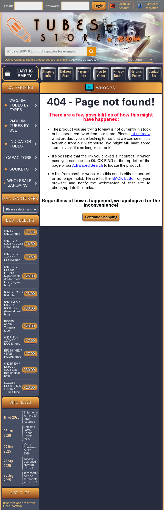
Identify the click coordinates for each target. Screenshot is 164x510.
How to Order (101, 73)
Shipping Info (48, 73)
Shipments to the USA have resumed (31, 417)
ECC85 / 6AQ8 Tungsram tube (10, 326)
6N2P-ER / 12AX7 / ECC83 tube (12, 256)
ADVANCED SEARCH (85, 59)
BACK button (124, 178)
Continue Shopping (101, 217)
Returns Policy (136, 73)
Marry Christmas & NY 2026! (30, 449)
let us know (140, 134)
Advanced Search (87, 165)
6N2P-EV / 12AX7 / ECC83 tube (12, 340)
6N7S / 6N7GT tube (12, 232)
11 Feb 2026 (12, 417)
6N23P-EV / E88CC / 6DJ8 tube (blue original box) (12, 308)
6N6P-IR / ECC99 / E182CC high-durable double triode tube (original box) (12, 276)
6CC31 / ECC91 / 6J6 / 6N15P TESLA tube (12, 387)
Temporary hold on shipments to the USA (30, 478)
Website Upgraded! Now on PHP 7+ (30, 463)
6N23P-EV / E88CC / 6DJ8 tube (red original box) (12, 369)
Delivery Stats (65, 73)
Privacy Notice (119, 73)
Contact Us (153, 73)
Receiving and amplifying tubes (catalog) (19, 505)
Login (98, 5)
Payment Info (83, 73)
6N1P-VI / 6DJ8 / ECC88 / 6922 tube (13, 243)
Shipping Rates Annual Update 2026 (29, 433)
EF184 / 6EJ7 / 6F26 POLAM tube (13, 353)
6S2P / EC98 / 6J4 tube (13, 294)
